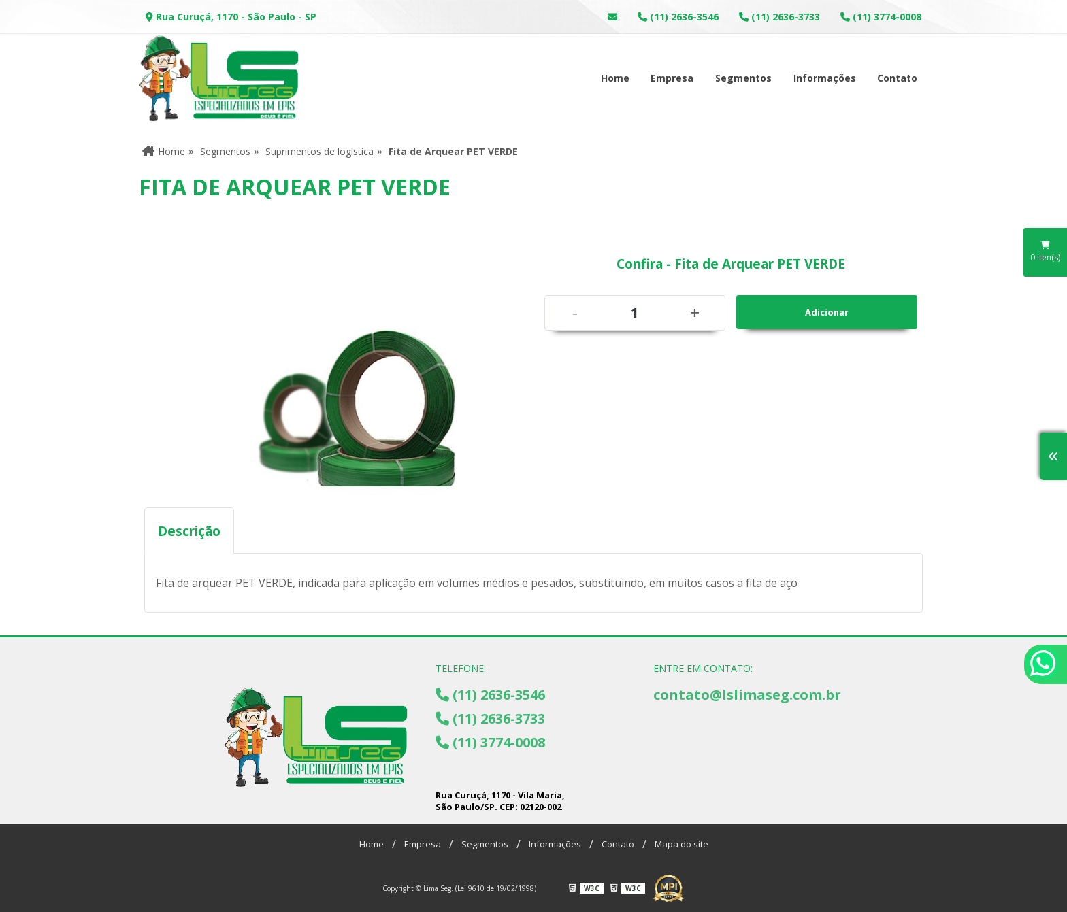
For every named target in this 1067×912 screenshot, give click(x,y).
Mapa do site (681, 844)
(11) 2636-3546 (678, 16)
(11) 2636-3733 (779, 16)
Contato (897, 77)
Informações (824, 77)
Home (615, 77)
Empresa (672, 77)
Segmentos (743, 77)
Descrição (189, 531)
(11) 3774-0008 (880, 16)
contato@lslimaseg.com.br (747, 695)
